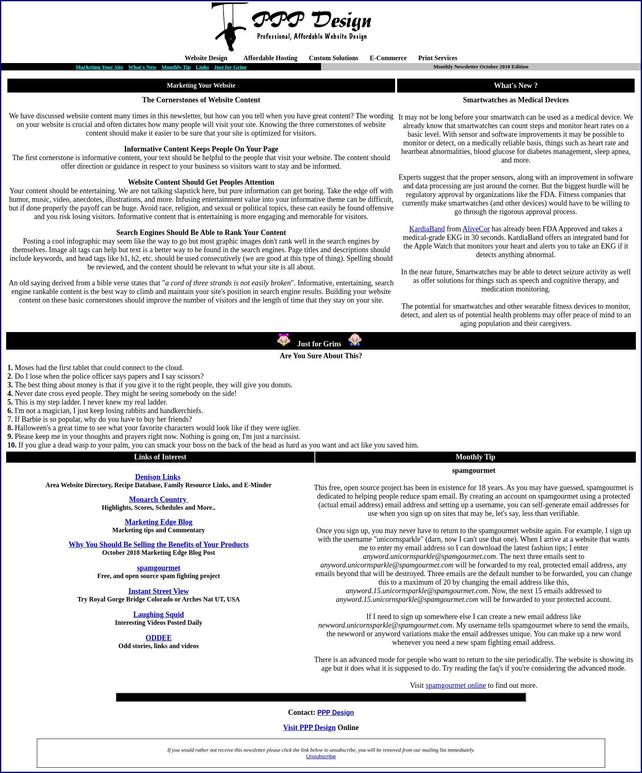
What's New (142, 67)
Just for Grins (230, 67)
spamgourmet (158, 568)
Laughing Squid (158, 614)
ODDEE (158, 638)
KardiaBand (427, 229)
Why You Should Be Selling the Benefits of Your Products (159, 544)
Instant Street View (159, 591)
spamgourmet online (456, 685)
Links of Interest (160, 457)
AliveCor (476, 229)
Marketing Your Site (99, 67)
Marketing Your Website (201, 85)
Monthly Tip (176, 67)
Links (202, 67)
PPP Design (317, 727)
